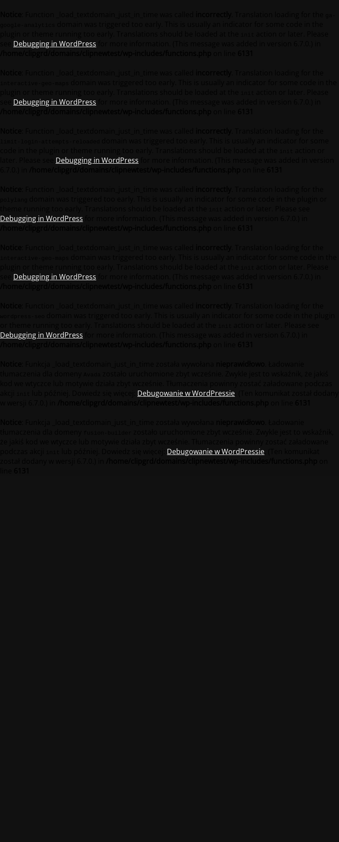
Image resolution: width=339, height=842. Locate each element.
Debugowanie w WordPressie (186, 393)
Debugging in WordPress (54, 44)
